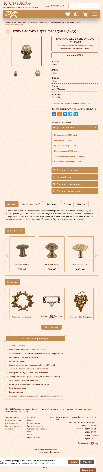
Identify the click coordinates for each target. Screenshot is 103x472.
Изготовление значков (13, 426)
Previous (5, 51)
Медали (30, 420)
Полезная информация (35, 338)
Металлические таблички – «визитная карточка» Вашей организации (36, 353)
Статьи (29, 432)
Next (48, 51)
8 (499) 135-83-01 (91, 439)
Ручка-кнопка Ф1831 (52, 264)
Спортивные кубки (11, 423)
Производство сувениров (14, 420)
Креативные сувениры (17, 346)
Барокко (61, 89)
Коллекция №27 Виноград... (81, 317)
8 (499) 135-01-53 (91, 429)
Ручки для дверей (34, 423)
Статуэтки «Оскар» (12, 417)
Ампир (54, 89)
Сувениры (31, 417)
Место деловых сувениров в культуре (23, 380)
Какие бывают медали (17, 388)
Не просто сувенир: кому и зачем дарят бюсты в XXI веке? (32, 365)
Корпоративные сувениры (37, 429)
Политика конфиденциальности (51, 452)
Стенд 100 (56, 97)
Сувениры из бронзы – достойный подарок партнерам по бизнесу (34, 377)
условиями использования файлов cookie (39, 463)
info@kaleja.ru (93, 425)
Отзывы (30, 435)
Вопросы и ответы (34, 437)
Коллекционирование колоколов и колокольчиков (28, 369)
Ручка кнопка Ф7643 (22, 264)
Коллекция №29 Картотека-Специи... (51, 317)
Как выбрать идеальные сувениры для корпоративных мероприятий (35, 396)
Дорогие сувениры (16, 392)
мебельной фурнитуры (55, 409)
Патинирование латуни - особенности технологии (28, 373)
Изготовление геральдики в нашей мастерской (27, 349)
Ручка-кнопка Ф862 (80, 264)
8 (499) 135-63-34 (91, 435)
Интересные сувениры (17, 361)
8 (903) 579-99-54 (91, 432)
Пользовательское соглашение (45, 450)
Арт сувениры (10, 429)
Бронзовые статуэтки (35, 426)
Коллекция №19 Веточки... (22, 317)
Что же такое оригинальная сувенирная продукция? (29, 384)
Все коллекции (51, 327)
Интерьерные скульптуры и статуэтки (23, 357)
